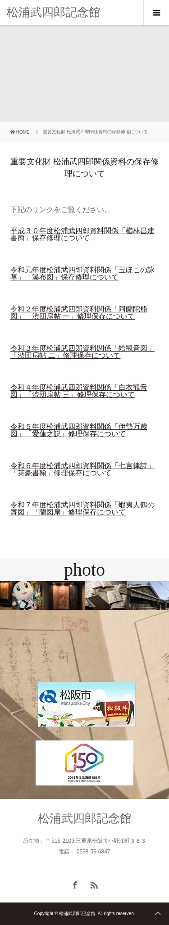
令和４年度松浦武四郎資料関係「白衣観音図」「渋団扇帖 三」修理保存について (78, 391)
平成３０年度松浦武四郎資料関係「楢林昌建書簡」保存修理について (82, 234)
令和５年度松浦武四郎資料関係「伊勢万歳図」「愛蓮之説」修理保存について (78, 430)
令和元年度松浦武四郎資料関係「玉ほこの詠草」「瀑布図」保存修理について (82, 273)
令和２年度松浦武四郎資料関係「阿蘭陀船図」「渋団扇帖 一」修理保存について (78, 312)
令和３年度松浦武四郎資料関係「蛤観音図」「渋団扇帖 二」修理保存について (82, 351)
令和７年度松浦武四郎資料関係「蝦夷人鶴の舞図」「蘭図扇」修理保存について (82, 508)
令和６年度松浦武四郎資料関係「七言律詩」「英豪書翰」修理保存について (82, 469)
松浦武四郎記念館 (53, 12)
